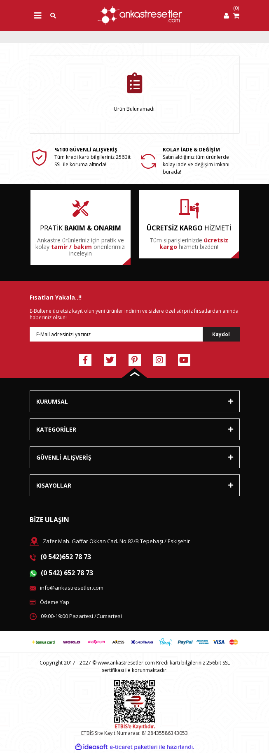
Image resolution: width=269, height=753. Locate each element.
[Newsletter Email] (135, 334)
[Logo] (140, 15)
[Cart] (236, 15)
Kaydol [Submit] (221, 334)
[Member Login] (226, 15)
